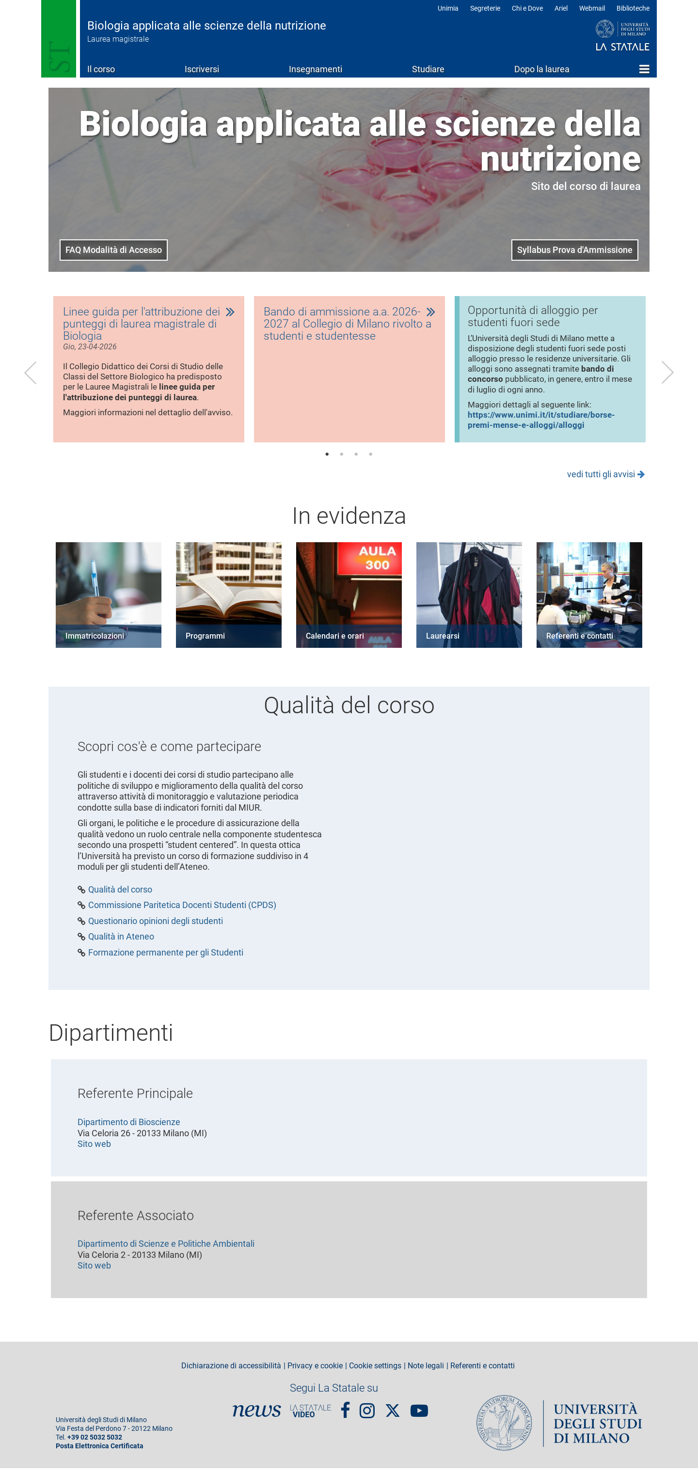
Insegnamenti (315, 69)
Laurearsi (443, 640)
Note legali (426, 1370)
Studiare (428, 69)
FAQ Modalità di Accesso (113, 250)
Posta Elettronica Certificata (99, 1451)
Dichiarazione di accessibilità (231, 1370)
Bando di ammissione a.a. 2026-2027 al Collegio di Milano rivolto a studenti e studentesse (349, 325)
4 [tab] (371, 459)
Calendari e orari (335, 640)
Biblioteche (633, 8)
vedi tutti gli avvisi (601, 479)
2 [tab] (342, 459)
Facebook (345, 1411)
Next (667, 374)
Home (644, 69)
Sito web (94, 1149)
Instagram (367, 1411)
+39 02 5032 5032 (94, 1442)
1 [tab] (327, 459)
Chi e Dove (527, 8)
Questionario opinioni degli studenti (155, 926)
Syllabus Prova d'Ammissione (575, 250)
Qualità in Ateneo (121, 941)
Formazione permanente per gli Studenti (165, 957)
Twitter (392, 1410)
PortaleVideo (310, 1416)
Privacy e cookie (315, 1370)
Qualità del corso (120, 894)
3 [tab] (356, 459)
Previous (30, 374)
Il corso (101, 69)
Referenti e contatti (579, 640)
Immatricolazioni (94, 640)
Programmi (205, 640)
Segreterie (485, 8)
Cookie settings (375, 1370)
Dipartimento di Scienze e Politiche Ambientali (166, 1248)
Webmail (592, 8)
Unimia (448, 8)
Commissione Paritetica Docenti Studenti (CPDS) (182, 910)
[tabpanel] (148, 371)
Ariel (561, 8)
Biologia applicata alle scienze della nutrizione (206, 25)
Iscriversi (202, 69)
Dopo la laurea (542, 69)
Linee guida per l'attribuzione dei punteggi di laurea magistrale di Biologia (143, 325)
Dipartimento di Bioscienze (129, 1127)
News (257, 1416)
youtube (419, 1411)
